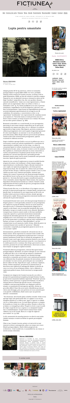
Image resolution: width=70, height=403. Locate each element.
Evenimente (37, 13)
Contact (60, 13)
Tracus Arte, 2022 (56, 138)
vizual (60, 78)
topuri (54, 81)
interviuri (61, 80)
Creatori (54, 13)
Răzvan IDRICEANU (9, 81)
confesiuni (55, 78)
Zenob (30, 13)
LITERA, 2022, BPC (56, 319)
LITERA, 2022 (55, 196)
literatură (54, 80)
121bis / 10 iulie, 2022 (10, 84)
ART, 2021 (54, 222)
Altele (65, 13)
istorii (62, 81)
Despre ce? (54, 151)
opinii (53, 83)
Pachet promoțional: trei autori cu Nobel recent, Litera (59, 274)
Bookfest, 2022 (55, 107)
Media (35, 396)
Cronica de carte (11, 13)
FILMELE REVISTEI (59, 105)
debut (58, 81)
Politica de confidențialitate (35, 394)
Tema (25, 13)
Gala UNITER (59, 156)
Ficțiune (20, 13)
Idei (4, 13)
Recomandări (46, 13)
